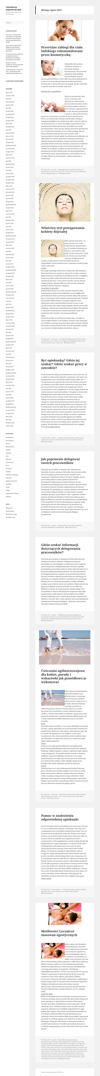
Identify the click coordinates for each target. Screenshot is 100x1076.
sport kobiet (79, 796)
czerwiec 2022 (10, 214)
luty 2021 (8, 261)
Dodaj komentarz (65, 173)
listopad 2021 (10, 233)
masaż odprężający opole (52, 1049)
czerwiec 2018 (10, 323)
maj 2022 (8, 217)
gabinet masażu (53, 1043)
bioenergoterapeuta (71, 1040)
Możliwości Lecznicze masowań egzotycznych (59, 933)
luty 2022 (8, 226)
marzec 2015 (9, 426)
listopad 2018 (10, 314)
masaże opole (79, 1053)
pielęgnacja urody (75, 341)
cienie (78, 339)
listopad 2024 (10, 142)
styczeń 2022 (9, 229)
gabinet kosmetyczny (77, 169)
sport (73, 796)
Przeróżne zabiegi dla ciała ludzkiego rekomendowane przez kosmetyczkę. (62, 51)
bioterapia (55, 1042)
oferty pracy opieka (69, 889)
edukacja (8, 453)
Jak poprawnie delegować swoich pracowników (60, 461)
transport (9, 484)
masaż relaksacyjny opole (57, 1051)
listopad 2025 (10, 117)
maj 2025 (8, 130)
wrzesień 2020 (10, 273)
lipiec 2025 (9, 124)
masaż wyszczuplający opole (66, 1053)
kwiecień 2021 (10, 254)
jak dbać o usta (48, 341)
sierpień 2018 (10, 317)
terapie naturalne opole (73, 1057)
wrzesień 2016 (10, 376)
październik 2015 (11, 407)
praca (7, 465)
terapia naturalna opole (58, 1057)
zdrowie (8, 496)
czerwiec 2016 (10, 385)
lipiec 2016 (9, 382)
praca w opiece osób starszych (69, 891)
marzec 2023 (9, 195)
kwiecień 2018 (10, 326)
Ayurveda (62, 1040)
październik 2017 (11, 342)
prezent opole (80, 1055)
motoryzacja (9, 462)
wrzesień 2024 (10, 148)
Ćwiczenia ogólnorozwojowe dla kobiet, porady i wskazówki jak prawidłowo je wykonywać (63, 676)
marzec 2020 (9, 286)
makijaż (56, 341)
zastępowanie (60, 527)
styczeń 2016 (9, 398)
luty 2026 (8, 108)
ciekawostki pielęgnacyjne (68, 339)
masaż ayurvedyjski (69, 1045)
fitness (43, 743)
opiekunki (80, 440)
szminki (49, 343)
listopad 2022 (10, 201)
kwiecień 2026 (10, 102)
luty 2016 (8, 395)
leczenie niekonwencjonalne (54, 1045)
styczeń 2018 (9, 335)
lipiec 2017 (9, 348)
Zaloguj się (9, 508)
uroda (7, 487)
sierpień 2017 (10, 345)
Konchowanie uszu (72, 1043)
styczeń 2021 (9, 264)
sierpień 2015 (10, 413)
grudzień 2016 (10, 370)
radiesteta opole (47, 994)
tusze (53, 343)
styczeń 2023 (9, 198)
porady (83, 341)
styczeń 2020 (9, 289)
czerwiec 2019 (10, 298)
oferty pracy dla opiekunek (67, 438)
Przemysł (8, 468)
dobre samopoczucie (47, 796)
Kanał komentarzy (11, 514)
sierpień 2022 (10, 208)
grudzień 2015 (10, 401)
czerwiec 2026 (10, 95)
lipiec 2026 (9, 92)
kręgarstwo (81, 1043)
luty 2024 (8, 170)
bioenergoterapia (46, 1042)
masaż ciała (49, 1047)
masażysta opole (46, 1055)
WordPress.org (10, 517)
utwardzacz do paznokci (50, 288)
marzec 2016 (9, 391)
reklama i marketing (12, 475)
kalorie (43, 766)
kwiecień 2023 (10, 192)
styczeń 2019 (9, 307)
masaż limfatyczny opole (70, 1047)
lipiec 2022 (9, 211)
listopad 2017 (10, 338)
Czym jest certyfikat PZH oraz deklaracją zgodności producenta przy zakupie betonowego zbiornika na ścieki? (13, 38)
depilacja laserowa (64, 169)
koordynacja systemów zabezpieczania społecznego (56, 619)
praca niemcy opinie (54, 891)
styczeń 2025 (9, 139)
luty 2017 (8, 363)
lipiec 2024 (9, 155)
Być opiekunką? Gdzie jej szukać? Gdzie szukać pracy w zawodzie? (64, 364)
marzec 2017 (9, 360)
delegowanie (62, 525)
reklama (8, 472)
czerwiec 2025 (10, 127)
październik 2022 (11, 205)
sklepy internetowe (11, 481)
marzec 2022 (9, 223)
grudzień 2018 (10, 310)
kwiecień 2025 (10, 133)
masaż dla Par (58, 1047)
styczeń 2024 (9, 173)
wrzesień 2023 (10, 180)
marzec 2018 (9, 329)
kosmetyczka (45, 171)
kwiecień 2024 (10, 164)
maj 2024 (8, 161)
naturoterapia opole (58, 1055)
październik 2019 (11, 292)
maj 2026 (8, 99)
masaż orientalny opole (76, 1049)
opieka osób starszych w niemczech (65, 440)
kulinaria (8, 459)
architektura (9, 437)
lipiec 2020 (9, 279)
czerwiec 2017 (10, 351)
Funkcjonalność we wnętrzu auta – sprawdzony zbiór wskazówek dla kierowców (14, 71)
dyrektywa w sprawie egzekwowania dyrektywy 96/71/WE (67, 617)
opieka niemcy (79, 438)
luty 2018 (8, 332)
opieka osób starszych (47, 440)
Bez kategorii (10, 440)
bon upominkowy (74, 1042)
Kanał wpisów (10, 511)
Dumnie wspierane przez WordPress (52, 1072)
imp (68, 525)
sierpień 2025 (10, 120)
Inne (7, 456)
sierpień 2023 (10, 183)
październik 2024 (11, 145)
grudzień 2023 (10, 176)
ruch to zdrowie (67, 796)
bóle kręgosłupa (64, 1042)
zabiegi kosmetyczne (51, 173)
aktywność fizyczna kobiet (68, 794)
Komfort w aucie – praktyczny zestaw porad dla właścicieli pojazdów (14, 64)
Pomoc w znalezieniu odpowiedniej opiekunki (60, 817)
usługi (7, 490)
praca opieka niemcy (52, 427)
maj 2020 (8, 282)
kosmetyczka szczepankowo (51, 91)
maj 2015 (8, 419)
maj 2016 (8, 388)
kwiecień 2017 (10, 357)
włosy (43, 316)
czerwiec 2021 (10, 248)
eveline (43, 268)
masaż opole (64, 1049)
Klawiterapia (62, 1043)
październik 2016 (11, 373)
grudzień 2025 (10, 114)
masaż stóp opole (70, 1051)
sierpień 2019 (10, 295)
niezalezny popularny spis (13, 8)
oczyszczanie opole (70, 1055)
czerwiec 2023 (10, 189)
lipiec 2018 (9, 320)
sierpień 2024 (10, 152)
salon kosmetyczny (55, 171)
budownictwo (10, 447)
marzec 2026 (9, 105)
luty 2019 (8, 304)
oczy (60, 341)
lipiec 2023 (9, 186)
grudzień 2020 (10, 267)
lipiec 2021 (9, 245)
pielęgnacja (65, 341)
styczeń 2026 (9, 111)
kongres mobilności (76, 525)
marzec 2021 (9, 257)
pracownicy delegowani (48, 527)
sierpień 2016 (10, 379)
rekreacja (9, 478)
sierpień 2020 (10, 276)
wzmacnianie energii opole (49, 1058)
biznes (8, 443)
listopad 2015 (10, 404)
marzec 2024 (9, 167)
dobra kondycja (81, 794)
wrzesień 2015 (10, 410)
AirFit (43, 724)
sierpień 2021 (10, 242)
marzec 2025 (9, 136)
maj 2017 (8, 354)
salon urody (64, 171)
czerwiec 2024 (10, 158)
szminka (43, 343)
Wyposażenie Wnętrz (12, 493)
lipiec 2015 (9, 416)
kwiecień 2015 (10, 423)
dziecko (8, 450)
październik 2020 (11, 270)
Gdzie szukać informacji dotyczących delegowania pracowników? (60, 548)
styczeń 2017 (9, 367)
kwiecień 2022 (10, 220)
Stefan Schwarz (77, 619)
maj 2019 (8, 301)
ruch (60, 796)
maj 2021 (8, 251)
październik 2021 (11, 236)
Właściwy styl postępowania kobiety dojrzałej (63, 230)
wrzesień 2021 (10, 239)
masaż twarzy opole (51, 1053)
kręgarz (43, 1045)
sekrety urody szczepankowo (77, 171)
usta (61, 343)
